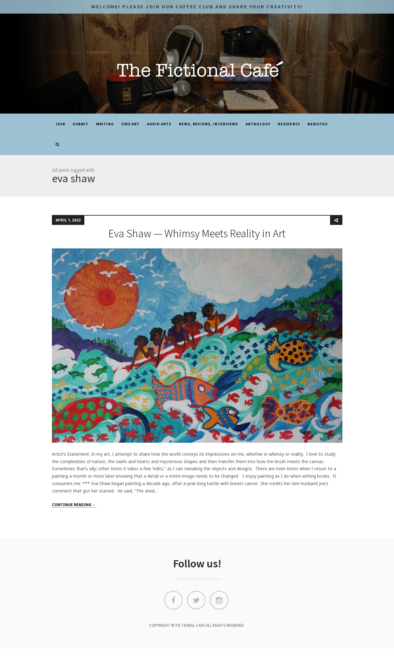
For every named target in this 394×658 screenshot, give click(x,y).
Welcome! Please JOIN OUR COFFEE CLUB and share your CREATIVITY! (197, 6)
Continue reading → (74, 504)
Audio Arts (159, 124)
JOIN (61, 124)
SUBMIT (80, 124)
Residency (289, 124)
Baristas (317, 124)
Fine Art (130, 124)
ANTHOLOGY (258, 124)
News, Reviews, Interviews (208, 124)
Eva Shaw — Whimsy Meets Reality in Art (197, 233)
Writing (105, 124)
